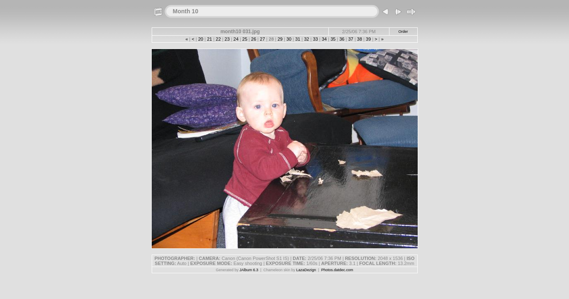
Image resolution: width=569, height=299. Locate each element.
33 (315, 39)
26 (253, 39)
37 (350, 39)
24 (236, 39)
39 (368, 39)
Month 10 (185, 11)
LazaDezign (306, 270)
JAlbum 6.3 (248, 270)
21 (209, 39)
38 (359, 39)
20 (200, 39)
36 (341, 39)
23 (226, 39)
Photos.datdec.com (337, 270)
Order (403, 31)
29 (280, 39)
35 (332, 39)
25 (244, 39)
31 (297, 39)
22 (218, 39)
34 (324, 39)
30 (288, 39)
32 (306, 39)
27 (262, 39)
